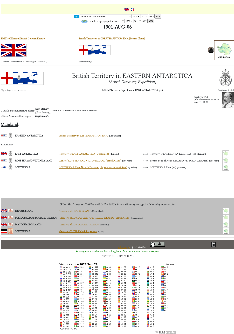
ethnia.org (124, 247)
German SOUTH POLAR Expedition (78, 231)
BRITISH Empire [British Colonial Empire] (23, 38)
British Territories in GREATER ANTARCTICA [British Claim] (112, 38)
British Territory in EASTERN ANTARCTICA (83, 135)
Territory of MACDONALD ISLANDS (79, 224)
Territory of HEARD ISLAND (74, 210)
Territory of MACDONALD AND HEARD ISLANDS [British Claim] (94, 217)
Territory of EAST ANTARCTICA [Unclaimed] (84, 153)
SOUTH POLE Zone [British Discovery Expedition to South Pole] (93, 167)
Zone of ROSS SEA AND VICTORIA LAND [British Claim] (90, 160)
